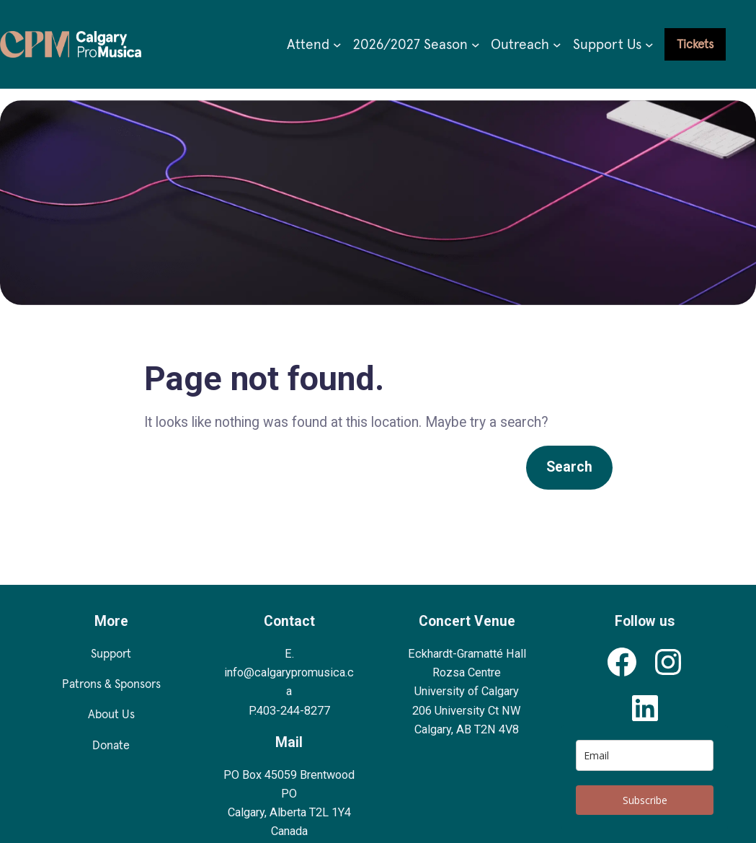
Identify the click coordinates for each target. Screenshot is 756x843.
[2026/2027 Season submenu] (475, 44)
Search (569, 467)
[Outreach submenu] (557, 44)
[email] (644, 755)
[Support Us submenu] (649, 44)
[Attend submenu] (337, 44)
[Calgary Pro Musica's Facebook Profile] (622, 662)
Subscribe (645, 800)
